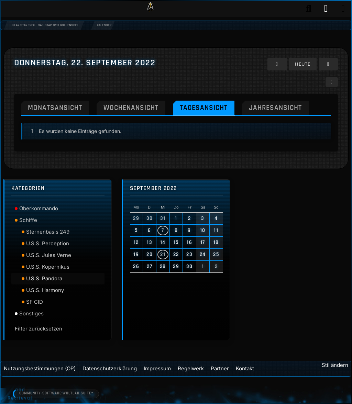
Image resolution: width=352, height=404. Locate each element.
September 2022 (153, 188)
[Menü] (343, 8)
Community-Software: (57, 394)
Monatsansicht (55, 107)
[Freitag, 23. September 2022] (328, 64)
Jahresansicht (275, 107)
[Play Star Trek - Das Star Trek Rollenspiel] (150, 8)
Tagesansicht (204, 107)
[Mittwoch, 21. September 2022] (277, 64)
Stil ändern (335, 365)
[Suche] (309, 8)
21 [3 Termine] (162, 254)
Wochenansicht (130, 107)
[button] (332, 82)
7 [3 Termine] (163, 230)
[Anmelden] (326, 8)
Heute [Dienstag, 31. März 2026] (302, 64)
